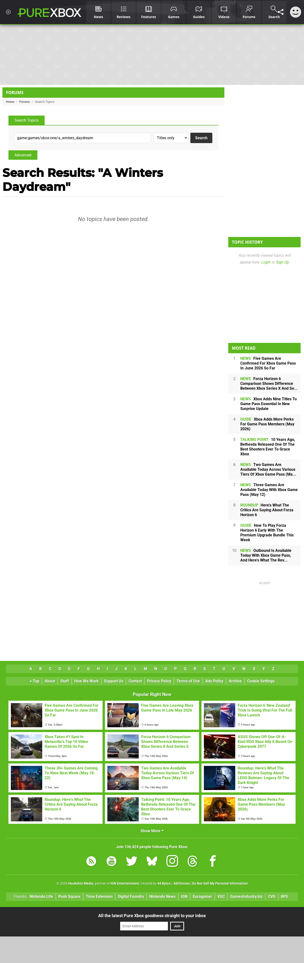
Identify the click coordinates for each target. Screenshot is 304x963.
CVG (272, 896)
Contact (135, 681)
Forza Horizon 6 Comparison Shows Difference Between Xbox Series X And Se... (269, 383)
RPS (284, 896)
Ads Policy (214, 681)
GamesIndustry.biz (246, 896)
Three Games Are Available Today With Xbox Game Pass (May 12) (269, 490)
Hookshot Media (80, 883)
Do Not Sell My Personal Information (220, 883)
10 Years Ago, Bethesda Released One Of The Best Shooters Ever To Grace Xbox (267, 446)
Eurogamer (202, 896)
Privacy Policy (159, 681)
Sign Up (282, 262)
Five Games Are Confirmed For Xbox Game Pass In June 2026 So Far (268, 363)
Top (34, 681)
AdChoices (181, 883)
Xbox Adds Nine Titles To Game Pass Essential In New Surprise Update (268, 404)
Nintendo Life (41, 896)
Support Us (113, 681)
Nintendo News (162, 896)
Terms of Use (188, 681)
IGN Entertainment (125, 883)
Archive (235, 681)
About (50, 681)
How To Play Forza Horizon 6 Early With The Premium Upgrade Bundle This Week (267, 532)
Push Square (69, 896)
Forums (14, 92)
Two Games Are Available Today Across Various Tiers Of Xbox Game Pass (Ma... (268, 469)
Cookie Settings (261, 681)
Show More (152, 831)
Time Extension (99, 896)
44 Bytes (164, 883)
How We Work (86, 681)
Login (266, 262)
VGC (221, 896)
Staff (64, 681)
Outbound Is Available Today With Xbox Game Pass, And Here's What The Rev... (265, 555)
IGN (184, 896)
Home (10, 102)
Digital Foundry (131, 896)
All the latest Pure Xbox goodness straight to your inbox (152, 915)
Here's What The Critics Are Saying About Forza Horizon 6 (266, 510)
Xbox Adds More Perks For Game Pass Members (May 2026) (267, 424)
